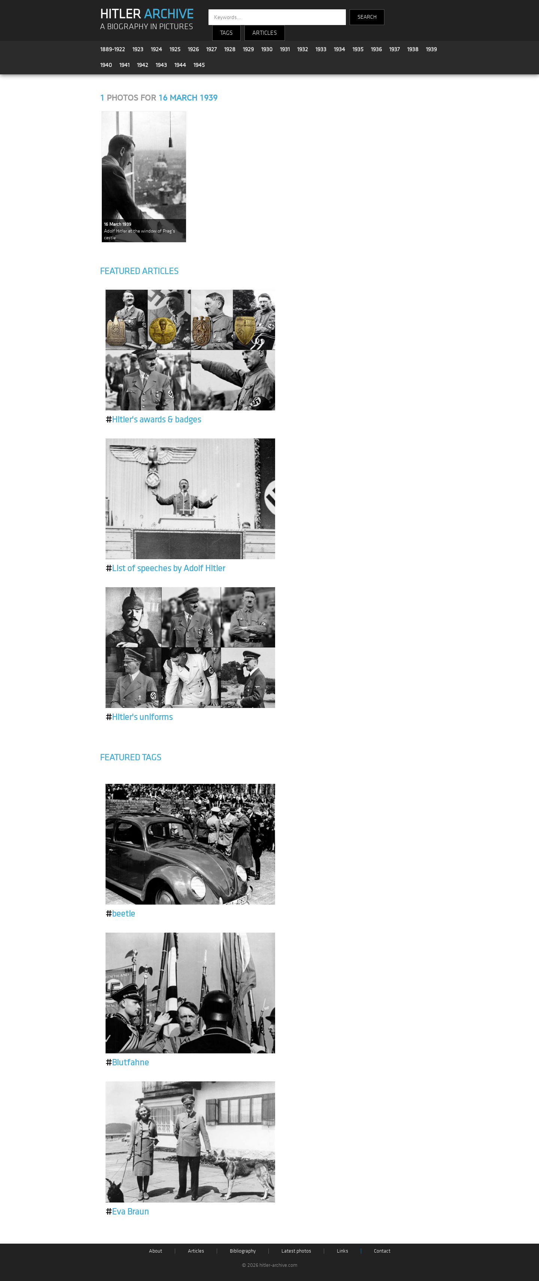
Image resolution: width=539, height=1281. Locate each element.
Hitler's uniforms (139, 717)
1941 (124, 65)
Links (342, 1250)
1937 (394, 49)
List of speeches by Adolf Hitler (165, 568)
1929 (248, 49)
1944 (180, 65)
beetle (120, 914)
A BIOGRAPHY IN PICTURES (146, 27)
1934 (339, 49)
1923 (138, 49)
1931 (285, 49)
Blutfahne (127, 1062)
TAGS (226, 33)
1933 (321, 49)
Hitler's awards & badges (153, 419)
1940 (106, 65)
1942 (142, 65)
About (155, 1250)
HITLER (147, 14)
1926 (193, 49)
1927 (211, 49)
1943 (161, 65)
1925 (175, 49)
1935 (358, 49)
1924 (156, 49)
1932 (302, 49)
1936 (376, 49)
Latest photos (296, 1250)
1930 (266, 49)
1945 (199, 65)
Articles (196, 1250)
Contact (382, 1250)
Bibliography (243, 1250)
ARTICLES (264, 33)
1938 (412, 49)
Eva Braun (127, 1211)
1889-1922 (112, 49)
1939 (431, 49)
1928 (229, 49)
